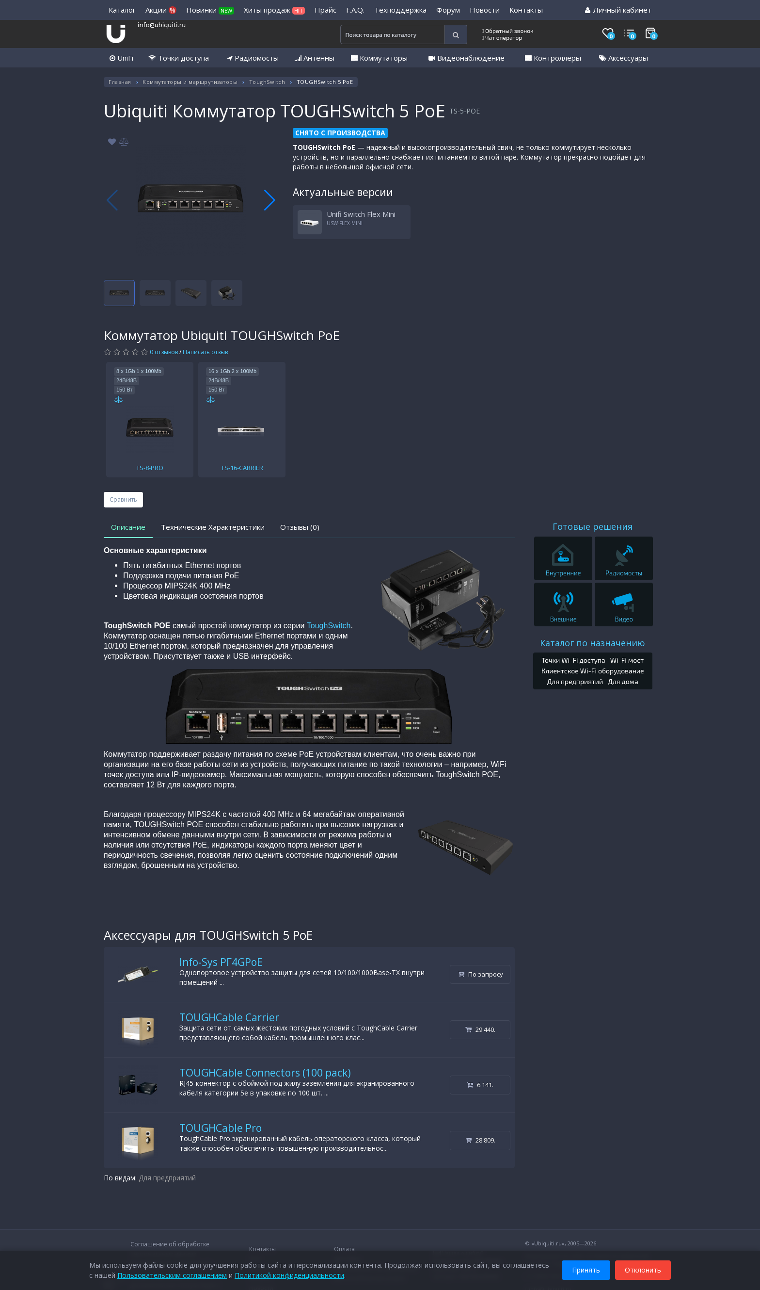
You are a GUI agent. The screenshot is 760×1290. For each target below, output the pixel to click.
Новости (485, 10)
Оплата (344, 1249)
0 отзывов (164, 352)
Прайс (325, 10)
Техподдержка (400, 10)
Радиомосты (253, 58)
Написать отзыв (205, 352)
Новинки (210, 10)
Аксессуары (623, 58)
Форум (448, 10)
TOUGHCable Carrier (229, 1017)
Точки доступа (178, 58)
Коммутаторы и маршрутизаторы (190, 81)
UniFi (121, 58)
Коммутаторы (379, 58)
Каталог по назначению (592, 643)
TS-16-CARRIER (242, 467)
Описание (128, 527)
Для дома (623, 681)
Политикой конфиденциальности (289, 1275)
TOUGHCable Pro (220, 1128)
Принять (586, 1269)
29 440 (480, 1029)
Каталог (122, 10)
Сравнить (123, 499)
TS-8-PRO (149, 467)
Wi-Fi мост (627, 660)
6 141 (480, 1084)
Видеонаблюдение (466, 58)
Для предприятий (167, 1177)
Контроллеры (553, 58)
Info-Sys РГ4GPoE (221, 962)
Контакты (526, 10)
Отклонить (643, 1269)
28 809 (480, 1140)
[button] (269, 200)
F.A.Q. (355, 10)
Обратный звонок (508, 30)
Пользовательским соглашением (172, 1275)
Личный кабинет (618, 10)
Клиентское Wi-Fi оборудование (592, 671)
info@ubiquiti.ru (162, 24)
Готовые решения (593, 526)
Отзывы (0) (299, 527)
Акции (160, 10)
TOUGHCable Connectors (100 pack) (265, 1072)
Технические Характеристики (213, 527)
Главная (120, 81)
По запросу (480, 974)
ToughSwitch (267, 81)
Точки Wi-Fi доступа (573, 660)
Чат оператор (502, 37)
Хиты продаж (274, 10)
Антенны (314, 58)
